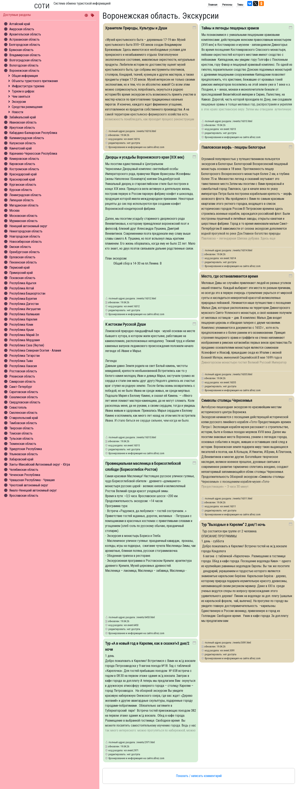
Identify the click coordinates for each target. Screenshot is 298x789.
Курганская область (22, 185)
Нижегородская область (25, 231)
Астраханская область (24, 39)
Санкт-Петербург (20, 387)
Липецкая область (21, 200)
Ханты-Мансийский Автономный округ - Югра (39, 464)
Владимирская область (25, 55)
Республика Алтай (21, 288)
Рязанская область (22, 376)
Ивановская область (23, 122)
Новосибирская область (25, 242)
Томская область (20, 433)
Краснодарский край (23, 174)
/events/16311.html (242, 498)
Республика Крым (21, 330)
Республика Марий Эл (24, 335)
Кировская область (22, 164)
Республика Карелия (23, 319)
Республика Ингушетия (25, 309)
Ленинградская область (25, 195)
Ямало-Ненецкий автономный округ (33, 490)
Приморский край (21, 273)
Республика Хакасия (23, 366)
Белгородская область (24, 45)
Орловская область (22, 257)
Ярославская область (23, 496)
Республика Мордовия (24, 340)
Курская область (20, 190)
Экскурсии (19, 102)
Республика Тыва (21, 361)
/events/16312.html (146, 298)
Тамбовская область (23, 423)
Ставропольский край (23, 418)
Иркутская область (22, 128)
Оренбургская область (24, 252)
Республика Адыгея (22, 283)
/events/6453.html (145, 617)
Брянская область (21, 50)
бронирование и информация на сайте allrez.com (136, 147)
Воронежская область (24, 71)
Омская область (20, 247)
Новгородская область (24, 236)
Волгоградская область (25, 60)
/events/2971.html (145, 742)
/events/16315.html (146, 437)
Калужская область (22, 143)
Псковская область (22, 278)
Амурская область (21, 29)
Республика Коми (21, 325)
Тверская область (21, 428)
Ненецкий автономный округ (28, 226)
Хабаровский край (21, 459)
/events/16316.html (146, 131)
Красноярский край (22, 179)
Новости (17, 112)
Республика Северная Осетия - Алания (35, 350)
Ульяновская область (23, 454)
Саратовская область (23, 392)
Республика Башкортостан (27, 293)
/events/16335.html (242, 374)
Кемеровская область (24, 159)
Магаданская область (23, 205)
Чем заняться (21, 96)
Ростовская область (23, 371)
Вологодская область (23, 65)
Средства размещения (27, 107)
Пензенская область (23, 262)
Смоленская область (23, 413)
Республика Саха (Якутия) (26, 345)
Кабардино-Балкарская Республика (33, 133)
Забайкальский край (22, 117)
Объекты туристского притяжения (35, 81)
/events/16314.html (242, 250)
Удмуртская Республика (25, 449)
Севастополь (18, 407)
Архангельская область (25, 34)
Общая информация (25, 76)
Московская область (23, 216)
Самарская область (22, 382)
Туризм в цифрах (23, 91)
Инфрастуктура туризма (28, 86)
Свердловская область (24, 402)
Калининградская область (26, 138)
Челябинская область (23, 470)
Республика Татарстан (24, 356)
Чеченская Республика (24, 475)
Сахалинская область (23, 397)
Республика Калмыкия (24, 314)
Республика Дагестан (24, 304)
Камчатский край (20, 148)
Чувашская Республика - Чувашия (32, 480)
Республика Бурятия (23, 299)
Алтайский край (19, 24)
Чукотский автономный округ (28, 485)
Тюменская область (22, 444)
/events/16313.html (242, 121)
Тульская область (21, 439)
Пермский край (19, 267)
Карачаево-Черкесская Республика (33, 153)
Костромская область (24, 169)
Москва (14, 210)
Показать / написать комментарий (199, 776)
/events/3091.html (241, 642)
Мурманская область (23, 221)
